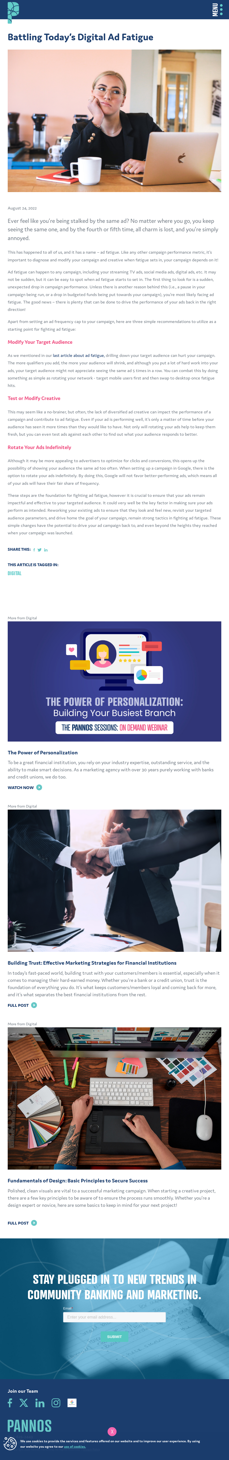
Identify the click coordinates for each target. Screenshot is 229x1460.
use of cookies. (75, 1446)
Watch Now (25, 787)
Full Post (22, 1005)
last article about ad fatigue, (79, 355)
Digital (15, 573)
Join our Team (23, 1391)
